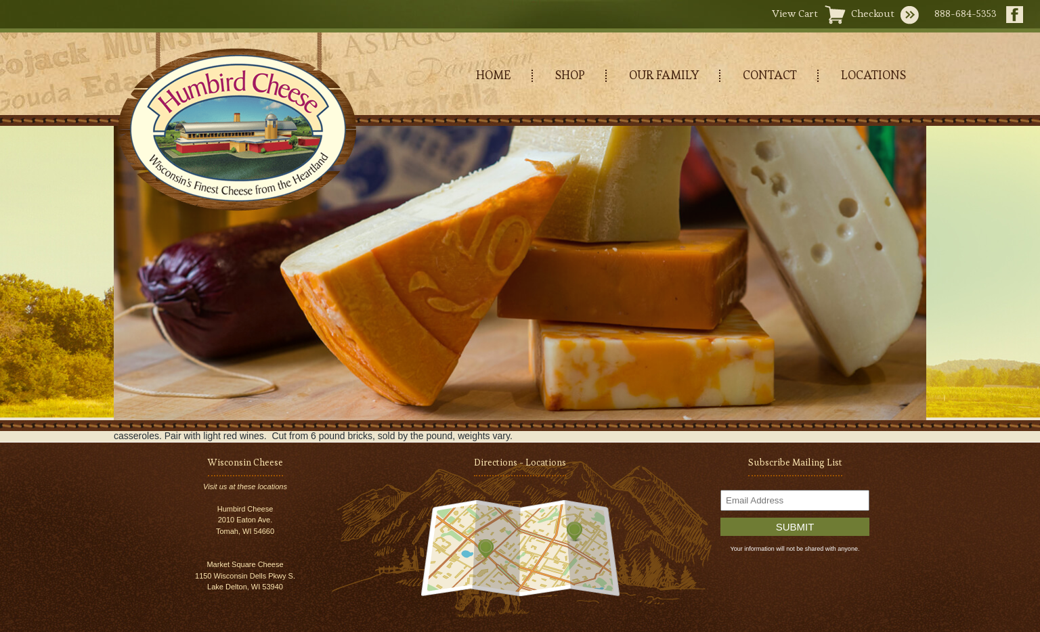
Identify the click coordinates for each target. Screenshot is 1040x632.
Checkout (872, 13)
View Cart (795, 13)
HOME (493, 75)
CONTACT (770, 75)
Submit (795, 527)
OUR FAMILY (664, 75)
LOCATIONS (873, 75)
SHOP (570, 75)
